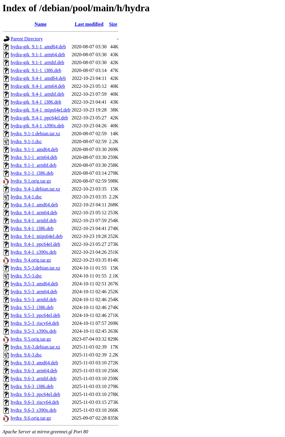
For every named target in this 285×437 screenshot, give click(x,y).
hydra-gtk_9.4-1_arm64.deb (38, 86)
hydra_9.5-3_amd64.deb (34, 283)
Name (41, 24)
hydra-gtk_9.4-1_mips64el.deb (40, 109)
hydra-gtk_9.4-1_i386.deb (36, 102)
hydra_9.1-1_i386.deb (32, 173)
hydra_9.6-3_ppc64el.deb (35, 394)
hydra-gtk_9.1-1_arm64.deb (38, 54)
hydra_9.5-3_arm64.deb (34, 291)
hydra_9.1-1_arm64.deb (34, 157)
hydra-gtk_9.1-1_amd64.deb (38, 46)
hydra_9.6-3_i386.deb (32, 386)
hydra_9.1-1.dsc (26, 141)
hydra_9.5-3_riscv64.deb (35, 323)
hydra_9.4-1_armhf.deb (33, 220)
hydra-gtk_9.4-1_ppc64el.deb (39, 117)
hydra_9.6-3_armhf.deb (33, 378)
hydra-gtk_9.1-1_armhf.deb (37, 62)
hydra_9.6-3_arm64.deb (34, 370)
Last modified (89, 24)
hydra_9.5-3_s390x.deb (33, 331)
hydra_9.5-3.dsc (26, 275)
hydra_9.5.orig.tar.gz (31, 339)
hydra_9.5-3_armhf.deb (33, 299)
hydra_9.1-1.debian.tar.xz (35, 133)
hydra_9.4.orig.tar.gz (31, 260)
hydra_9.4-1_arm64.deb (34, 212)
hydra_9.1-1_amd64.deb (34, 149)
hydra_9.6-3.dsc (26, 354)
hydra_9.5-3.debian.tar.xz (35, 267)
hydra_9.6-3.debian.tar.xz (35, 346)
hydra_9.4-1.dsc (26, 196)
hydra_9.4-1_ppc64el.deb (35, 244)
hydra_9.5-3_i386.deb (32, 307)
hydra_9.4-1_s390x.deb (33, 252)
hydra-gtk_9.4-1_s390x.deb (37, 125)
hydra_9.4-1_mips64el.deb (37, 236)
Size (113, 24)
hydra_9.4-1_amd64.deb (34, 204)
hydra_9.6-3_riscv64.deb (35, 402)
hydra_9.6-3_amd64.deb (34, 362)
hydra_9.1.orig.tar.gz (31, 181)
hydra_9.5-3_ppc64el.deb (35, 315)
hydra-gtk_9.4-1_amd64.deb (38, 78)
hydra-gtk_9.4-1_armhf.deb (37, 94)
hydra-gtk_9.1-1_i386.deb (36, 70)
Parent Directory (27, 38)
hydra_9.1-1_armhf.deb (33, 165)
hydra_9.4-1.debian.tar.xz (35, 188)
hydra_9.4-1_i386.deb (32, 228)
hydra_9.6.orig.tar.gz (31, 418)
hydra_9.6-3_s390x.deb (33, 410)
